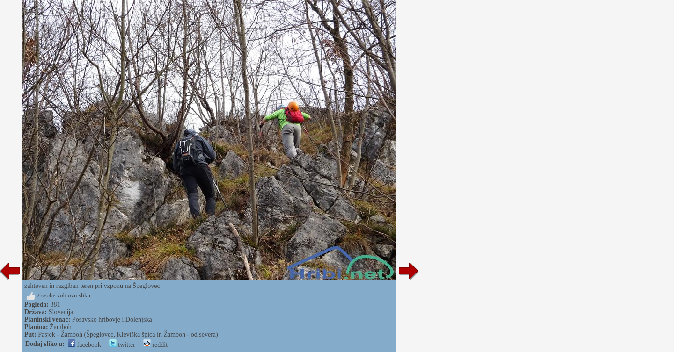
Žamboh (61, 326)
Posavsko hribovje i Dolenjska (112, 319)
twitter (122, 344)
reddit (155, 344)
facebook (84, 344)
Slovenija (61, 312)
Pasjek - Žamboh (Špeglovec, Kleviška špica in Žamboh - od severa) (128, 334)
